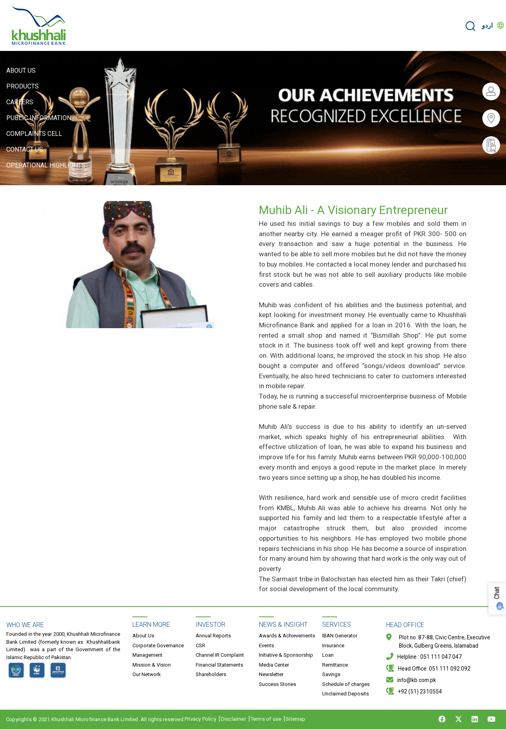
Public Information (38, 118)
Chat (497, 593)
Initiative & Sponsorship (286, 655)
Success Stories (277, 684)
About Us (21, 70)
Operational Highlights (45, 165)
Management (147, 655)
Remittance (335, 665)
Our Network (146, 674)
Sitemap (295, 719)
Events (266, 645)
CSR (200, 645)
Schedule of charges (346, 684)
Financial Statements (219, 665)
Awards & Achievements (287, 636)
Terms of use (266, 719)
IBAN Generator (339, 636)
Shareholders (211, 674)
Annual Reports (213, 636)
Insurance (333, 645)
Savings (331, 674)
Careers (19, 102)
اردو (487, 25)
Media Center (274, 665)
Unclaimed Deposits (345, 694)
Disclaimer (233, 719)
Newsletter (271, 674)
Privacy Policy (200, 719)
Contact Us (24, 149)
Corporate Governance (158, 645)
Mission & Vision (151, 665)
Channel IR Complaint (220, 655)
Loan (328, 655)
